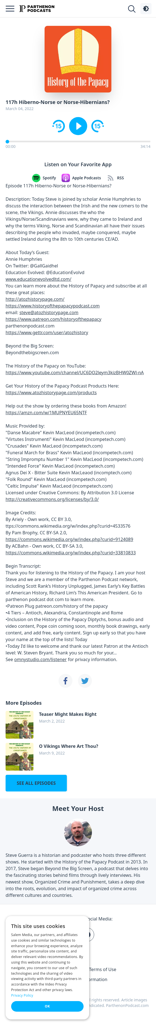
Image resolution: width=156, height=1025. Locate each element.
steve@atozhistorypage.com (49, 312)
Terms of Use (102, 969)
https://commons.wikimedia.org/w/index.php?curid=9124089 (69, 539)
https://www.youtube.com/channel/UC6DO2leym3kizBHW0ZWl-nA (75, 372)
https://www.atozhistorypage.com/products (51, 392)
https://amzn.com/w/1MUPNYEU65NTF (46, 412)
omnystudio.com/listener (40, 659)
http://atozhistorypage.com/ (35, 299)
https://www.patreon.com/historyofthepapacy (53, 319)
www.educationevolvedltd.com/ (38, 279)
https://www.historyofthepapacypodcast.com (53, 306)
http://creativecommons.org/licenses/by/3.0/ (52, 499)
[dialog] (47, 967)
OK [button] (47, 1006)
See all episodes (36, 783)
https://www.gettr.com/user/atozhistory (47, 332)
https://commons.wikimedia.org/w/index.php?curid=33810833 (71, 553)
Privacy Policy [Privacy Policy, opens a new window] (22, 995)
